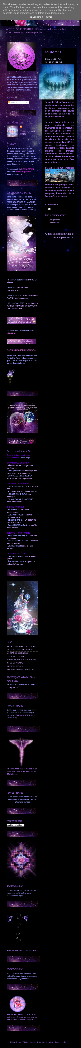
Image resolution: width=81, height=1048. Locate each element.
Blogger (67, 1042)
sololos (51, 1042)
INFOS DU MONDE (15, 663)
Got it (49, 17)
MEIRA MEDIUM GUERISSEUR (20, 650)
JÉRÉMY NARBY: (15, 466)
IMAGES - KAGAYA (15, 666)
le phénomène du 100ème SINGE (22, 491)
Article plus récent (55, 233)
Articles (12, 102)
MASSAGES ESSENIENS (17, 653)
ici (52, 205)
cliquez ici (13, 687)
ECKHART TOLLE (15, 515)
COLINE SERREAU (15, 486)
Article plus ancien (63, 237)
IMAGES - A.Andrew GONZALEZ (20, 670)
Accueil (70, 233)
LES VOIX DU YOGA (15, 656)
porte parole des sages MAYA (19, 479)
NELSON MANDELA (16, 494)
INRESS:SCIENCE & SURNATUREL (22, 660)
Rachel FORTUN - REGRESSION (21, 646)
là (57, 205)
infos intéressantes (15, 502)
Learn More (36, 17)
